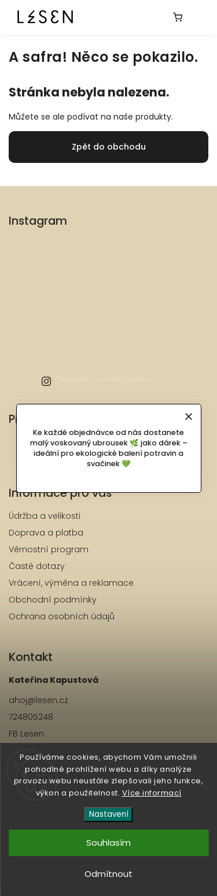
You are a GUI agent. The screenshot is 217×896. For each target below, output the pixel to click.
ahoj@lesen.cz (38, 700)
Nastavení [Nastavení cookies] (108, 814)
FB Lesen (26, 733)
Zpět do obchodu (109, 147)
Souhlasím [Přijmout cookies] (108, 842)
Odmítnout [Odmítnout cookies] (108, 874)
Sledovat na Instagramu (104, 379)
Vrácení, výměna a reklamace (71, 583)
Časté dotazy (37, 566)
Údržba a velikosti (44, 516)
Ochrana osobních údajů (62, 616)
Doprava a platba (46, 532)
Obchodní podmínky (53, 599)
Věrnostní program (49, 549)
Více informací (152, 792)
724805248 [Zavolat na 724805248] (31, 717)
